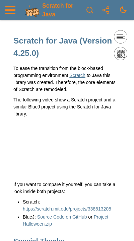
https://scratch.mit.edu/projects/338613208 (67, 209)
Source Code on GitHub (62, 217)
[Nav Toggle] (12, 10)
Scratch (77, 75)
